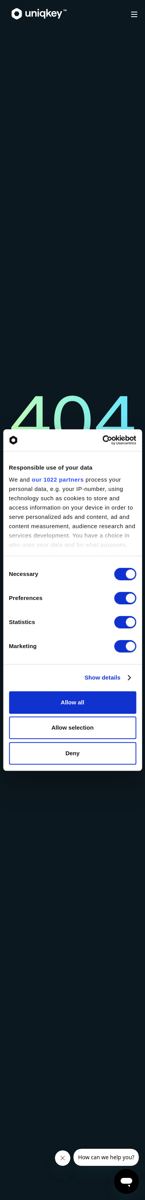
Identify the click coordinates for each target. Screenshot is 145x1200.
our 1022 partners (58, 479)
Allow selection (72, 727)
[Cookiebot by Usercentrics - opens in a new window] (103, 440)
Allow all (72, 702)
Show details (103, 677)
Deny (72, 753)
